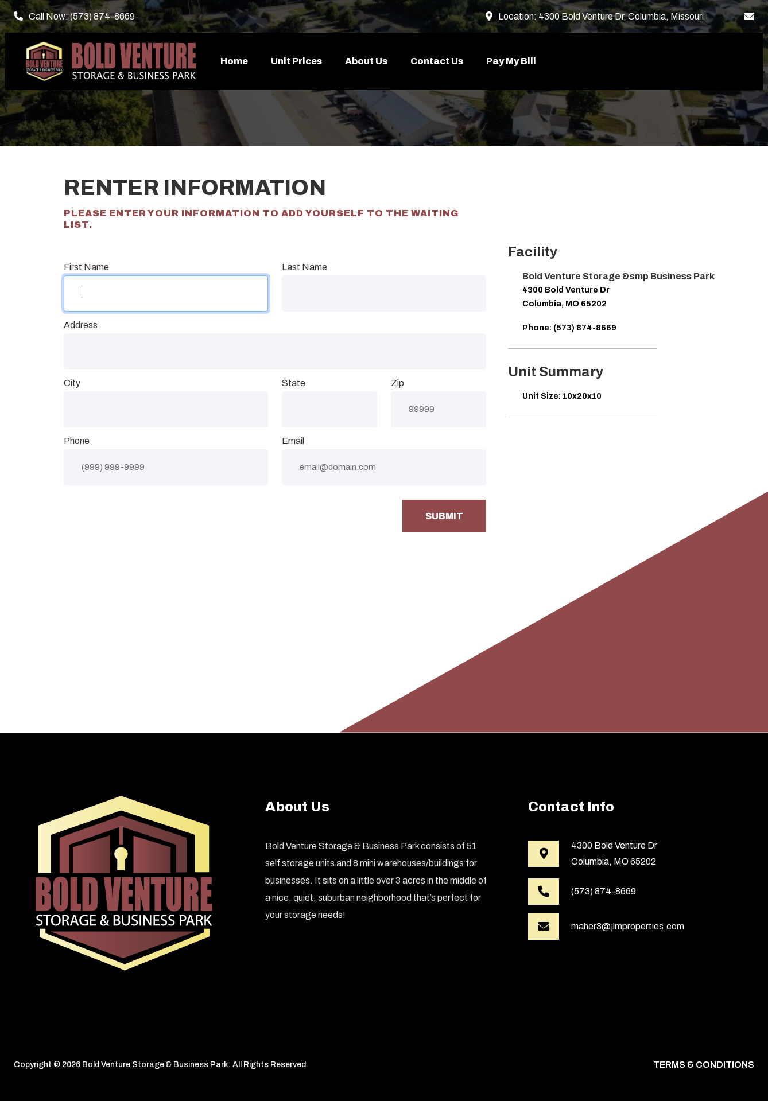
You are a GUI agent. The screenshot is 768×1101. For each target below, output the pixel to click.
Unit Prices (296, 61)
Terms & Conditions (703, 1064)
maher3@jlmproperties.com (627, 926)
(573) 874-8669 (102, 16)
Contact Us (436, 61)
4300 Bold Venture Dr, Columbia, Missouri (621, 16)
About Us (366, 61)
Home (234, 61)
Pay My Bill (511, 61)
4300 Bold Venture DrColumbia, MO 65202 (614, 853)
